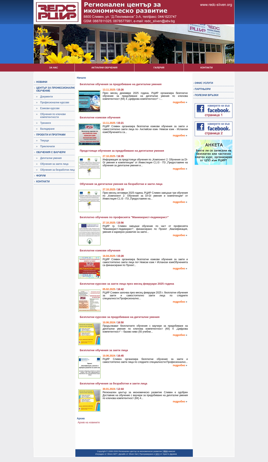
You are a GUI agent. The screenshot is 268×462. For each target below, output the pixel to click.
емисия (169, 451)
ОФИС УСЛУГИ (204, 83)
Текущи (44, 140)
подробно (179, 102)
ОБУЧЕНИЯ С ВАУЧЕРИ (51, 152)
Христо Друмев (170, 454)
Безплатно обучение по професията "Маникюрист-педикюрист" (124, 217)
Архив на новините (89, 422)
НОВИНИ (41, 82)
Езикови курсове (49, 108)
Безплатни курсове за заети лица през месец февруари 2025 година (127, 283)
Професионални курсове (54, 102)
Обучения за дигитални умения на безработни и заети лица (121, 184)
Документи (46, 96)
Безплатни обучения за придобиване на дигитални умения (121, 84)
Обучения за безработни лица (57, 169)
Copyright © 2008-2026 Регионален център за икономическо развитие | (130, 451)
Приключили (47, 146)
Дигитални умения (51, 158)
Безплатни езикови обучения (100, 117)
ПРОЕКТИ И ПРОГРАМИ (51, 134)
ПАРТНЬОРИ (203, 89)
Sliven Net (133, 454)
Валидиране (47, 128)
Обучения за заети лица (54, 164)
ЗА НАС (53, 67)
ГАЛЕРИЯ (159, 67)
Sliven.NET (112, 454)
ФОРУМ (41, 175)
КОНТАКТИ (206, 67)
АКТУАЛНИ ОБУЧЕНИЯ (104, 67)
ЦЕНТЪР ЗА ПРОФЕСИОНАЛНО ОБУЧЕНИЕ (56, 89)
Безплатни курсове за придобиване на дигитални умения (120, 317)
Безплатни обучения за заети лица (104, 350)
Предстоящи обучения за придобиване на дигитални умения (122, 150)
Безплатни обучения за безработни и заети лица (113, 383)
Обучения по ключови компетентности (53, 116)
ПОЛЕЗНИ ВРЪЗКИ (206, 95)
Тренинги (45, 123)
